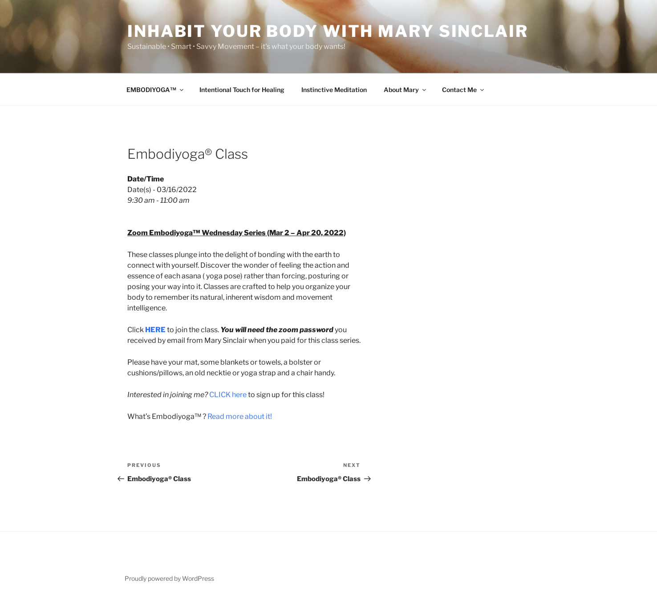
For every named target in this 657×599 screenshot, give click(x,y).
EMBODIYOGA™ (155, 89)
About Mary (405, 89)
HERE (155, 330)
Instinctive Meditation (334, 89)
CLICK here (228, 394)
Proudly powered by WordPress (169, 578)
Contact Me (463, 89)
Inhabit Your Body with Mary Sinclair (327, 31)
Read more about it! (239, 416)
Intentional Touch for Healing (241, 89)
